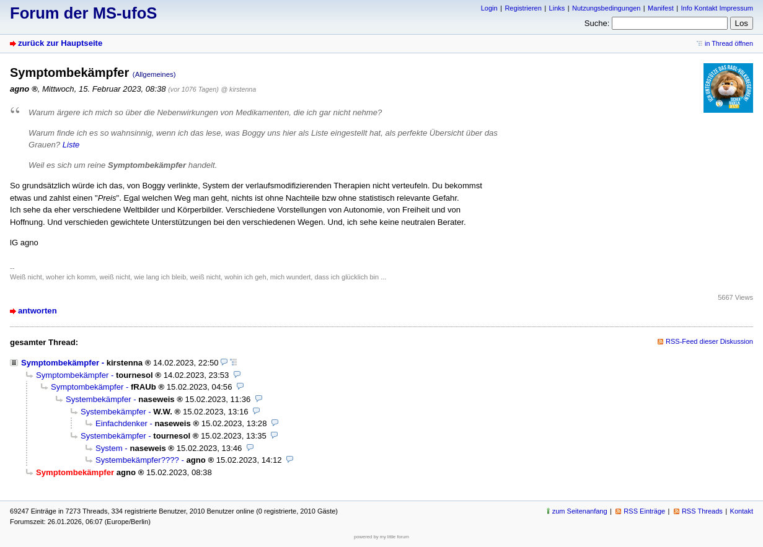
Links (557, 8)
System (109, 448)
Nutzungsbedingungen (606, 8)
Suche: (597, 23)
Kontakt (741, 511)
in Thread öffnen (729, 43)
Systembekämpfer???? (137, 460)
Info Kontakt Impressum (717, 8)
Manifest (661, 8)
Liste (71, 144)
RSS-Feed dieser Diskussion (709, 341)
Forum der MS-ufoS (83, 13)
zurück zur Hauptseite (60, 43)
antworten (37, 310)
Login (489, 8)
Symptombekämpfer (60, 362)
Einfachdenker (121, 423)
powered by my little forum (381, 537)
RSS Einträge (644, 511)
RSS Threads (702, 511)
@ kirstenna (238, 89)
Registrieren (523, 8)
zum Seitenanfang (579, 511)
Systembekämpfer (98, 399)
